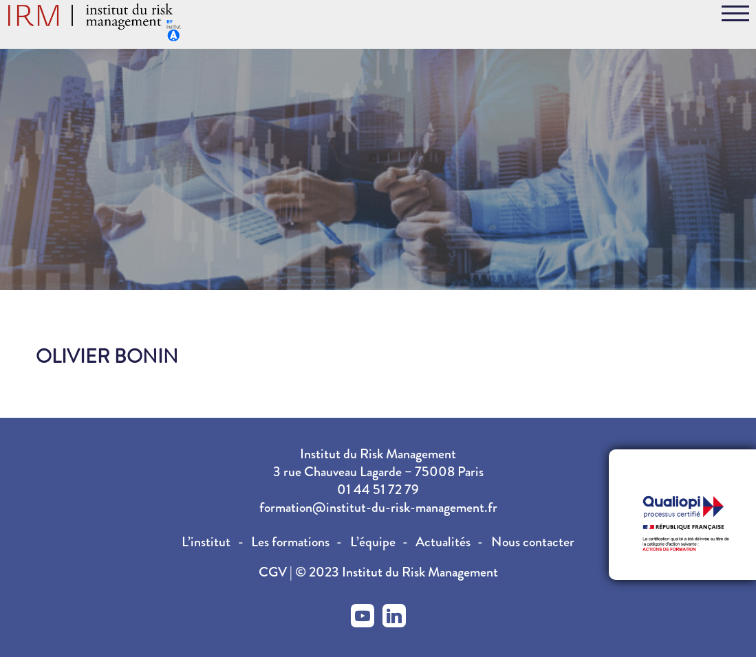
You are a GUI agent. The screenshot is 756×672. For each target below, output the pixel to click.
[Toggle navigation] (735, 15)
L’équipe (373, 542)
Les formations (290, 542)
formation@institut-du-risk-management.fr (378, 507)
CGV (274, 572)
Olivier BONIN (107, 356)
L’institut (206, 542)
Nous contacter (532, 542)
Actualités (443, 542)
